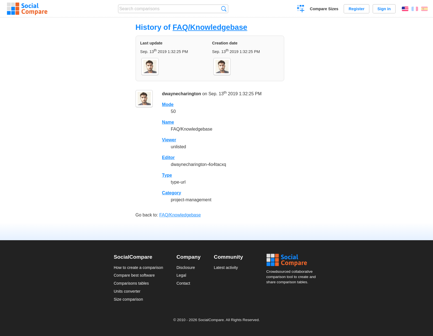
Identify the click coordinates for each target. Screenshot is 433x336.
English (405, 9)
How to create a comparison (138, 267)
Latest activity (226, 267)
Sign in (384, 9)
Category (171, 193)
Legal (181, 275)
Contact (183, 283)
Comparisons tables (131, 283)
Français (414, 9)
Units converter (127, 291)
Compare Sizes (324, 9)
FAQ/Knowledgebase (210, 27)
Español (424, 9)
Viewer (169, 139)
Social (292, 260)
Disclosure (185, 267)
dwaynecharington (181, 93)
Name (168, 122)
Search (223, 8)
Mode (168, 104)
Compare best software (134, 275)
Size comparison (128, 299)
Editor (168, 157)
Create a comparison (301, 9)
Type (167, 175)
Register (356, 9)
